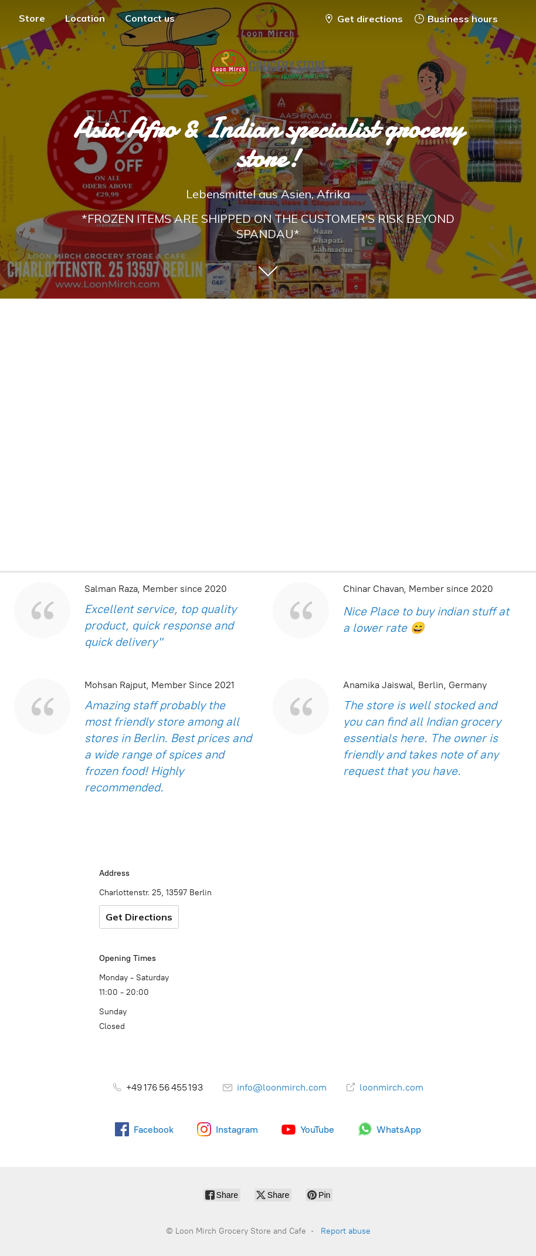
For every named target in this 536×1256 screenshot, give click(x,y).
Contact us (150, 18)
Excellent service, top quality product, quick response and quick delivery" (160, 625)
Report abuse (346, 1231)
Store (32, 18)
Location (85, 18)
